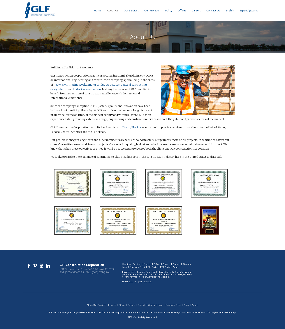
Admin (176, 266)
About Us (112, 10)
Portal (186, 304)
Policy (168, 10)
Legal (124, 266)
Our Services (131, 10)
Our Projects (152, 10)
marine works (77, 84)
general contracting (132, 84)
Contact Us (213, 10)
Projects (147, 263)
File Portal (153, 266)
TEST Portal (165, 266)
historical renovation (76, 89)
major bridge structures (103, 84)
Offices (182, 10)
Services (137, 263)
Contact (176, 263)
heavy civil (60, 84)
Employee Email (137, 266)
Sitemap (187, 263)
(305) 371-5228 (74, 271)
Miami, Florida (131, 127)
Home (97, 10)
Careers (196, 10)
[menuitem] (230, 10)
